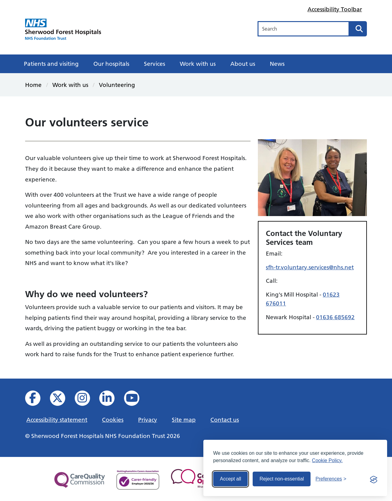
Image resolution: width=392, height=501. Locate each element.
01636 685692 (335, 317)
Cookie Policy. (327, 460)
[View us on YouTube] (136, 400)
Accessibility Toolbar (334, 9)
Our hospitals (111, 63)
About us (242, 63)
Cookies (112, 419)
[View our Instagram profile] (86, 400)
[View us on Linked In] (111, 400)
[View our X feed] (62, 400)
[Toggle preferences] (330, 479)
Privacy (147, 419)
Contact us (224, 419)
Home (33, 84)
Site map (184, 419)
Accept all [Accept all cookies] (230, 478)
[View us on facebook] (37, 400)
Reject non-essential (281, 478)
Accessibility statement (56, 419)
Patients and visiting (51, 63)
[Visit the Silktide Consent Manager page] (373, 479)
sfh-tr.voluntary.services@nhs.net (310, 267)
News (277, 63)
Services (154, 63)
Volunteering (117, 84)
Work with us (198, 63)
